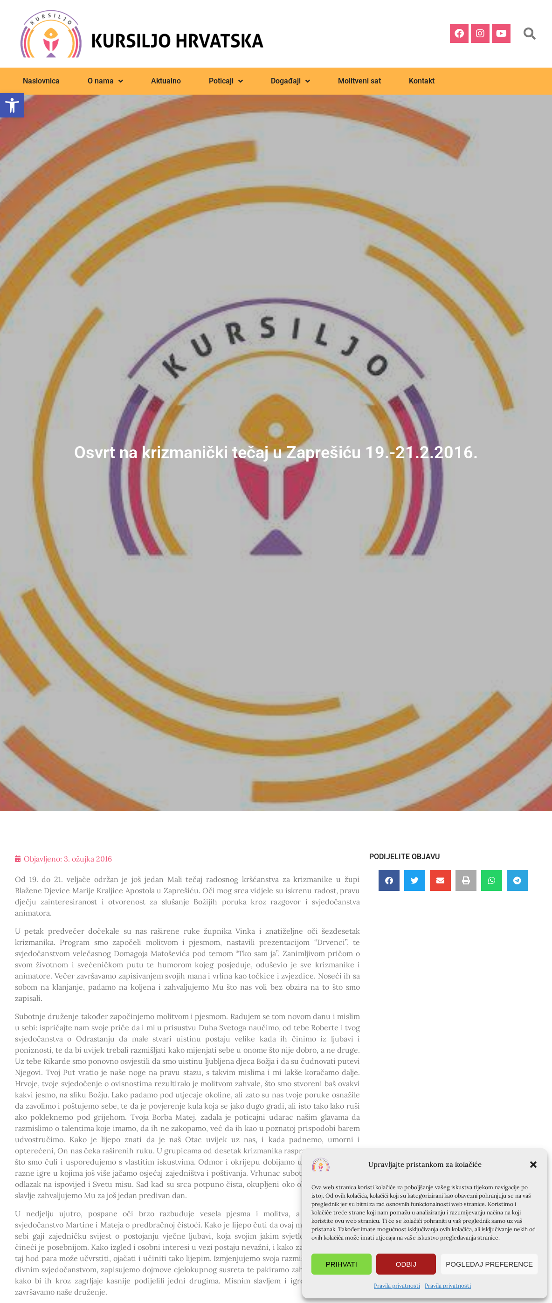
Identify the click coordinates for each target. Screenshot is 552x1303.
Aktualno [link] (166, 80)
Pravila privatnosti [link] (397, 1285)
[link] (12, 105)
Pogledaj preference (489, 1264)
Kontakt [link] (422, 80)
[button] (533, 1164)
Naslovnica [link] (41, 80)
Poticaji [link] (226, 81)
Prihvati (341, 1264)
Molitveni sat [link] (359, 80)
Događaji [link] (290, 81)
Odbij (406, 1264)
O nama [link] (105, 81)
